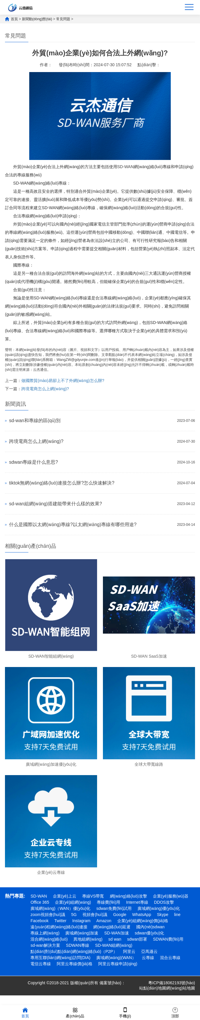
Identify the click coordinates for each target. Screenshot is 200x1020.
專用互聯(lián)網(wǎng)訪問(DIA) (60, 957)
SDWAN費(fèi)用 (168, 939)
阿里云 (129, 951)
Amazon (103, 920)
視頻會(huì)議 (94, 914)
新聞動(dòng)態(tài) (37, 19)
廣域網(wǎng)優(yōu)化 (158, 908)
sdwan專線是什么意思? (33, 462)
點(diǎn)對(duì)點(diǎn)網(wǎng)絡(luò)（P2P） (73, 951)
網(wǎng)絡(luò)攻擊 (128, 896)
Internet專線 (137, 902)
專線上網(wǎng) (44, 933)
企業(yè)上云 (64, 896)
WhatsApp (141, 914)
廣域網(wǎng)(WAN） (116, 957)
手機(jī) (125, 1012)
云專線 (148, 957)
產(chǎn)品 (75, 1012)
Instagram (81, 920)
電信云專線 (40, 963)
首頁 (14, 19)
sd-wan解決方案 (45, 945)
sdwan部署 (137, 939)
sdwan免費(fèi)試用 (114, 908)
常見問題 (63, 19)
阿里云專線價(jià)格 (74, 963)
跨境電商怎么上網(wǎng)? (45, 388)
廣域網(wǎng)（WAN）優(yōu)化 (60, 908)
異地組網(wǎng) (87, 939)
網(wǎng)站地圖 (180, 988)
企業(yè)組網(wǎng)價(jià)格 (142, 920)
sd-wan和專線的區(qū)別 (35, 420)
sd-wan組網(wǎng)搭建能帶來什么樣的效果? (55, 503)
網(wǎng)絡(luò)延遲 (111, 927)
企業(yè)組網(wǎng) (73, 902)
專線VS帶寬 (93, 896)
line (177, 914)
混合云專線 (170, 957)
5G (74, 914)
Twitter (60, 920)
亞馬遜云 (149, 951)
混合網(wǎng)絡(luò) (49, 939)
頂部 (175, 1012)
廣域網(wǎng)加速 (81, 933)
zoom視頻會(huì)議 (47, 914)
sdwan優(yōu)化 (149, 933)
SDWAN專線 (77, 945)
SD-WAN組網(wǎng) (113, 945)
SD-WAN (125, 166)
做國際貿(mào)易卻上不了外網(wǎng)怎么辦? (62, 380)
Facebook (39, 920)
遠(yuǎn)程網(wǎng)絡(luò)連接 (58, 927)
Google (119, 914)
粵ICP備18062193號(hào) (171, 982)
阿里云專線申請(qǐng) (117, 963)
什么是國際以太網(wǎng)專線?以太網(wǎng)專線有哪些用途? (73, 524)
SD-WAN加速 (116, 933)
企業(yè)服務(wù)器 (170, 896)
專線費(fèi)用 (108, 902)
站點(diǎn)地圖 (152, 988)
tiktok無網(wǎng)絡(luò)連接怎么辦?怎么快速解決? (61, 482)
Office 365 (39, 902)
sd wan (114, 939)
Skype (162, 914)
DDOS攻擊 (164, 902)
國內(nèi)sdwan (150, 927)
